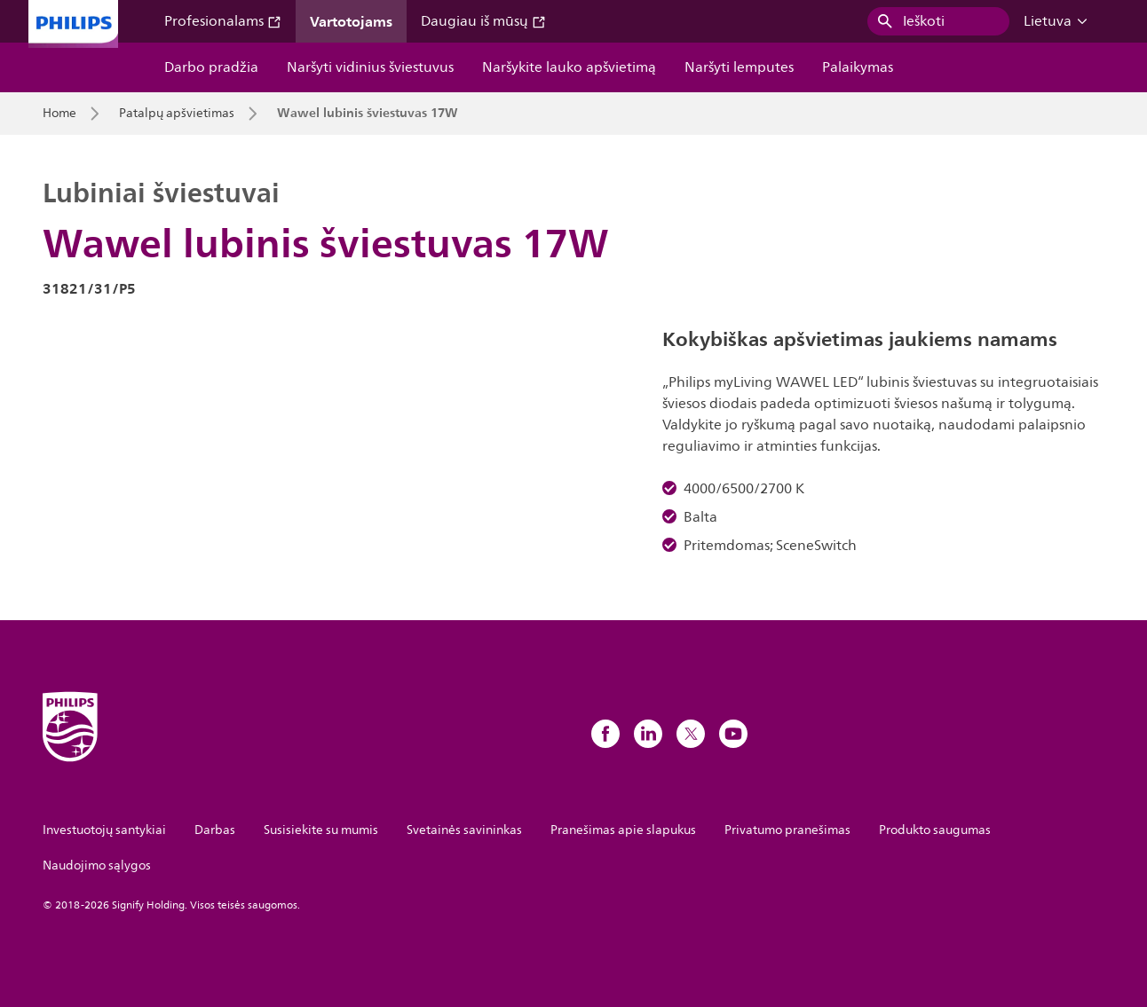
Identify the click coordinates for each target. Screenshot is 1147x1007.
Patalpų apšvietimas (176, 114)
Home (59, 114)
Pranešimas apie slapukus (623, 830)
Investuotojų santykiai (104, 830)
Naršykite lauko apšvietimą (569, 67)
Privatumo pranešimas (787, 830)
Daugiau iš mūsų (483, 21)
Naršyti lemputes (739, 67)
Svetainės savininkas (464, 830)
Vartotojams (351, 21)
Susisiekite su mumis (321, 830)
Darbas (214, 830)
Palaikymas (857, 67)
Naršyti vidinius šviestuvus (370, 67)
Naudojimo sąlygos (97, 865)
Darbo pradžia (211, 67)
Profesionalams (222, 21)
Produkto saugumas (935, 830)
